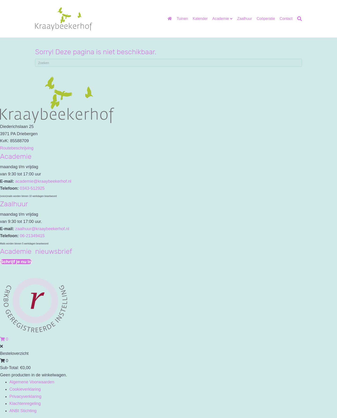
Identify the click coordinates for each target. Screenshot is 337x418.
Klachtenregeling (25, 403)
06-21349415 (32, 235)
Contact (286, 19)
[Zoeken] (298, 18)
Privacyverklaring (25, 396)
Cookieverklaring (25, 389)
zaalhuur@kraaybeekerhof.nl (42, 228)
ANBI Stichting (23, 410)
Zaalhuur (244, 19)
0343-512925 (32, 188)
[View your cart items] (4, 339)
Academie (220, 19)
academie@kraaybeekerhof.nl (43, 181)
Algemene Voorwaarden (31, 382)
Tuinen (182, 19)
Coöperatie (266, 19)
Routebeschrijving (16, 148)
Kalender (200, 19)
